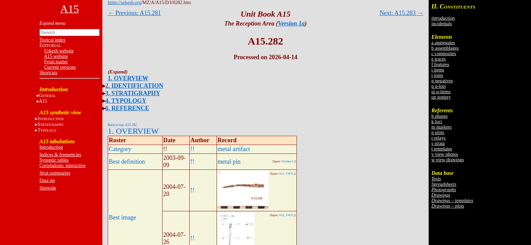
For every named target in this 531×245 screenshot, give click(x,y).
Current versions (60, 67)
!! (192, 149)
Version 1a (291, 23)
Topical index (52, 40)
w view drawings (447, 159)
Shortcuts (48, 72)
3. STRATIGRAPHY (132, 93)
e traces (438, 59)
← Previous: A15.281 (134, 13)
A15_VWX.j (286, 173)
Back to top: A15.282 (122, 125)
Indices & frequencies (60, 154)
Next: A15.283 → (402, 13)
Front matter (56, 61)
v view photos (444, 154)
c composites (443, 53)
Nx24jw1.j (287, 161)
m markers (441, 127)
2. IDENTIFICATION (134, 85)
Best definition (127, 161)
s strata (438, 143)
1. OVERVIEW (128, 78)
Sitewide (47, 188)
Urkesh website (59, 50)
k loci (436, 121)
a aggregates (443, 42)
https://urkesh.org (124, 2)
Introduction (51, 147)
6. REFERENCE (127, 108)
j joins (437, 75)
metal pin (229, 161)
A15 (43, 101)
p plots (437, 132)
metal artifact (234, 149)
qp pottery (441, 97)
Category (120, 149)
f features (440, 64)
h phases (439, 116)
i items (437, 69)
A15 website (56, 56)
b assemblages (445, 48)
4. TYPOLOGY (126, 100)
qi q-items (440, 91)
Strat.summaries (54, 173)
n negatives (442, 80)
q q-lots (438, 86)
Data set (47, 180)
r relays (438, 138)
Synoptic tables (54, 160)
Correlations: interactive (62, 165)
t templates (441, 148)
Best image (122, 217)
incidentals (441, 23)
